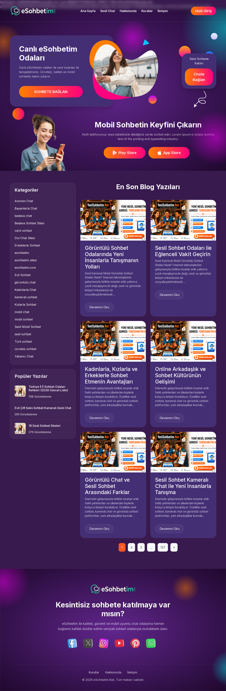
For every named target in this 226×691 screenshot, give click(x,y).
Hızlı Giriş (203, 11)
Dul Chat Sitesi (25, 238)
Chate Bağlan (199, 77)
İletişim (163, 11)
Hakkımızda (128, 11)
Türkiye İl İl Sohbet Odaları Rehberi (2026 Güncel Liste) (48, 388)
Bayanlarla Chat (26, 208)
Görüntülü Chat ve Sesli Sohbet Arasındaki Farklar (107, 486)
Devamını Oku (99, 307)
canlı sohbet (23, 230)
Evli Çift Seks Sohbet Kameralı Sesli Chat (43, 408)
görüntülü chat (25, 282)
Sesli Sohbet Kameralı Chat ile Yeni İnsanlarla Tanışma (183, 486)
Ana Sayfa (88, 11)
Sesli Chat (107, 11)
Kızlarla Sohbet (25, 304)
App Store (169, 153)
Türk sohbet (23, 341)
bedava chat (23, 216)
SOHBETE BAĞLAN (50, 91)
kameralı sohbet (26, 297)
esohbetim (22, 253)
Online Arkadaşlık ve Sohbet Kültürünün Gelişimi (180, 375)
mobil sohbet (24, 319)
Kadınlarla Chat (25, 290)
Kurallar (147, 11)
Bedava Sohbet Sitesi (29, 223)
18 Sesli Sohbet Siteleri (44, 426)
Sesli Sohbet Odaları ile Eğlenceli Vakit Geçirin (183, 251)
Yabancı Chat (24, 356)
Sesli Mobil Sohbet (28, 327)
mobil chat (22, 312)
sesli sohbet (23, 334)
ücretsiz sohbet (25, 349)
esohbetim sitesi (26, 260)
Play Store (125, 153)
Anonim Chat (24, 201)
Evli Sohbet (22, 275)
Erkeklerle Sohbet (27, 245)
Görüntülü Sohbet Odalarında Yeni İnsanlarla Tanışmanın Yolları (111, 257)
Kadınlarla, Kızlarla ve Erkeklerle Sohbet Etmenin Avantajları (111, 375)
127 (162, 547)
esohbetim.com (25, 267)
